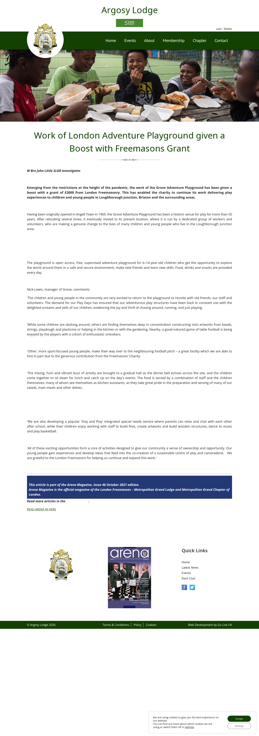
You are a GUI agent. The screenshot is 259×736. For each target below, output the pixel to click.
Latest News (190, 567)
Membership (174, 40)
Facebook (184, 587)
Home (111, 40)
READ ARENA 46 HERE (41, 509)
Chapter (199, 40)
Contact (221, 40)
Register (228, 28)
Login (218, 28)
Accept (238, 718)
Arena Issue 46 (77, 501)
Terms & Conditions (116, 625)
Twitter (192, 587)
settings (189, 726)
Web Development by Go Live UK (210, 625)
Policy (137, 625)
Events (130, 40)
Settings (238, 725)
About (149, 40)
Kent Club (188, 578)
